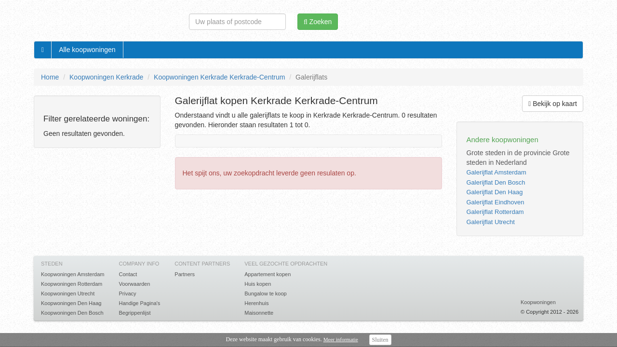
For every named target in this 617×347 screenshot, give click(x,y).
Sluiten (380, 339)
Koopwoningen (538, 302)
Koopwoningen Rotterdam (71, 284)
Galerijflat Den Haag (494, 192)
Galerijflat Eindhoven (495, 202)
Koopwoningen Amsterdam (72, 274)
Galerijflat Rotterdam (494, 211)
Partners (184, 274)
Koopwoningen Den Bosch (72, 313)
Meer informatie (340, 339)
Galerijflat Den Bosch (495, 182)
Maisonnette (258, 313)
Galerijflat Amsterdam (496, 172)
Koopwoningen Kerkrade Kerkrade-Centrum (219, 77)
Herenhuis (256, 303)
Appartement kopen (267, 274)
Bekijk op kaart (552, 103)
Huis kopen (257, 284)
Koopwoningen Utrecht (67, 293)
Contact (128, 274)
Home (50, 77)
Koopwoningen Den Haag (71, 303)
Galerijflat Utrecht (490, 222)
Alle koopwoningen (87, 49)
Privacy (127, 293)
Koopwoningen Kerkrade (106, 77)
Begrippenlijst (134, 313)
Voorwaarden (134, 284)
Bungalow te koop (265, 293)
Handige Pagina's (139, 303)
